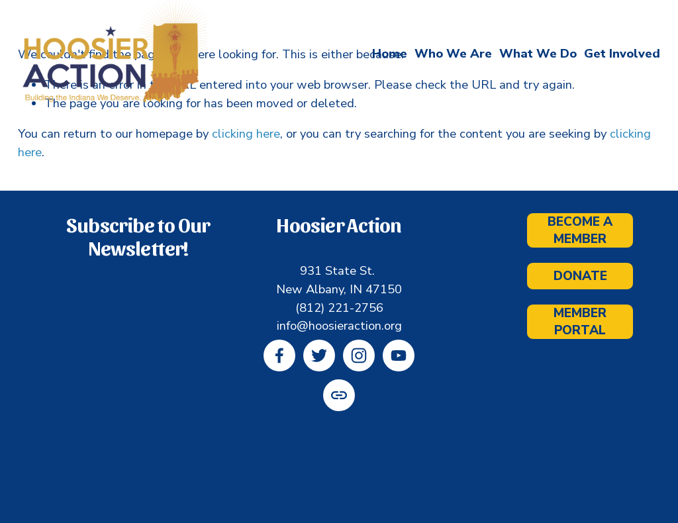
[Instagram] (359, 355)
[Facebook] (279, 355)
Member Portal (580, 322)
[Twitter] (319, 355)
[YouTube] (398, 355)
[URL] (339, 395)
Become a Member (580, 230)
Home (389, 54)
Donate (580, 276)
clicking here (246, 133)
